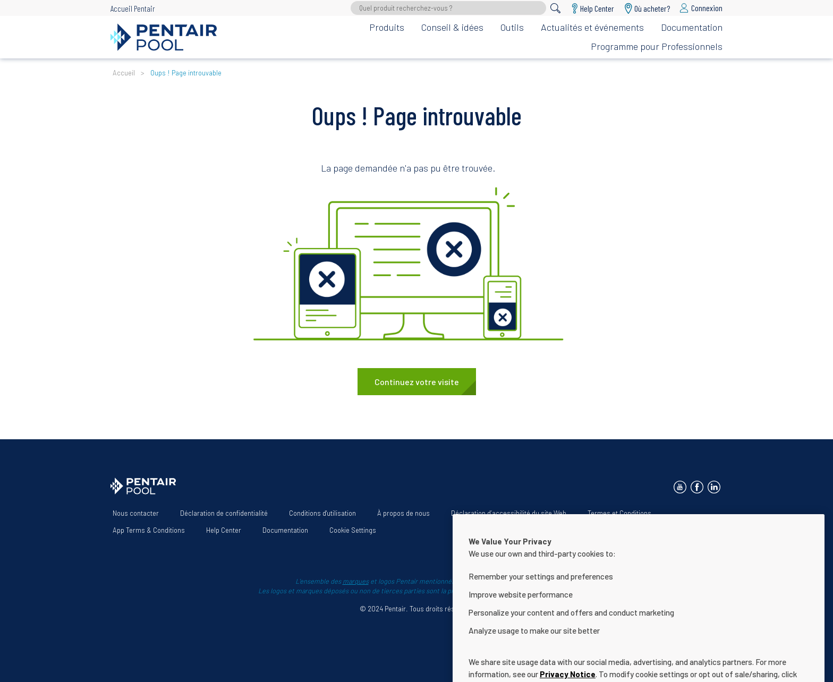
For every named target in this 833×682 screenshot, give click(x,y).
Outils (512, 27)
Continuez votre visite (417, 382)
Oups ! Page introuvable (186, 73)
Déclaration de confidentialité (224, 513)
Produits (386, 27)
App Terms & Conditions (149, 530)
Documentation (691, 27)
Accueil (124, 73)
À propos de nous (403, 513)
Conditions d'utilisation (322, 513)
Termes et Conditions (619, 513)
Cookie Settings (352, 530)
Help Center (223, 530)
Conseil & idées (452, 27)
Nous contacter (136, 513)
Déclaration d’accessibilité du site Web (508, 513)
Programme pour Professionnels (656, 46)
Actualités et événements (592, 27)
